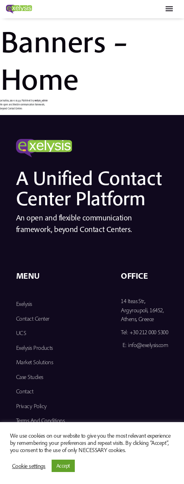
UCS (21, 333)
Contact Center (32, 318)
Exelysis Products (34, 347)
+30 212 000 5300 (149, 332)
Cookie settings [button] (29, 466)
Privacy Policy (31, 406)
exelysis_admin (41, 100)
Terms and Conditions (40, 420)
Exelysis (24, 303)
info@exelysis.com (148, 345)
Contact (24, 391)
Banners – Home (64, 59)
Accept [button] (63, 465)
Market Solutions (34, 362)
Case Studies (29, 377)
